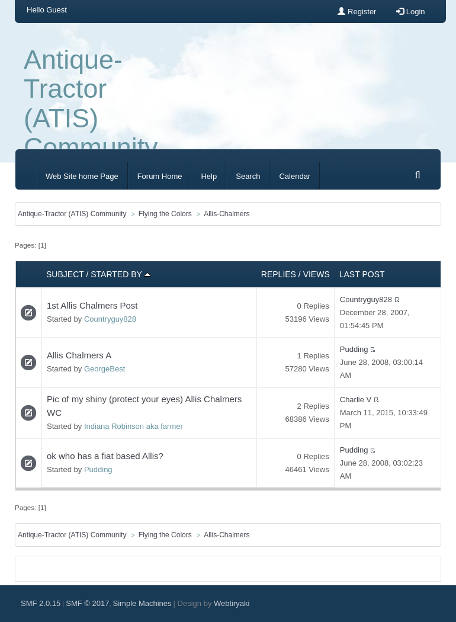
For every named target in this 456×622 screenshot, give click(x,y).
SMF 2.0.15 (40, 603)
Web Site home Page (82, 176)
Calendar (294, 176)
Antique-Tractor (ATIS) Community (91, 103)
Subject (65, 274)
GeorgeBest (104, 368)
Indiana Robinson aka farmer (133, 426)
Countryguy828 (110, 319)
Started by (121, 274)
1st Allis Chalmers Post (92, 305)
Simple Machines (142, 603)
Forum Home (159, 176)
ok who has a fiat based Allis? (105, 456)
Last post (362, 274)
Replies (278, 274)
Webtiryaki (231, 603)
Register (357, 11)
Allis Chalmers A (79, 355)
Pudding (354, 349)
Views (316, 274)
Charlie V (355, 399)
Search (248, 176)
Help (209, 176)
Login (410, 11)
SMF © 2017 (87, 603)
